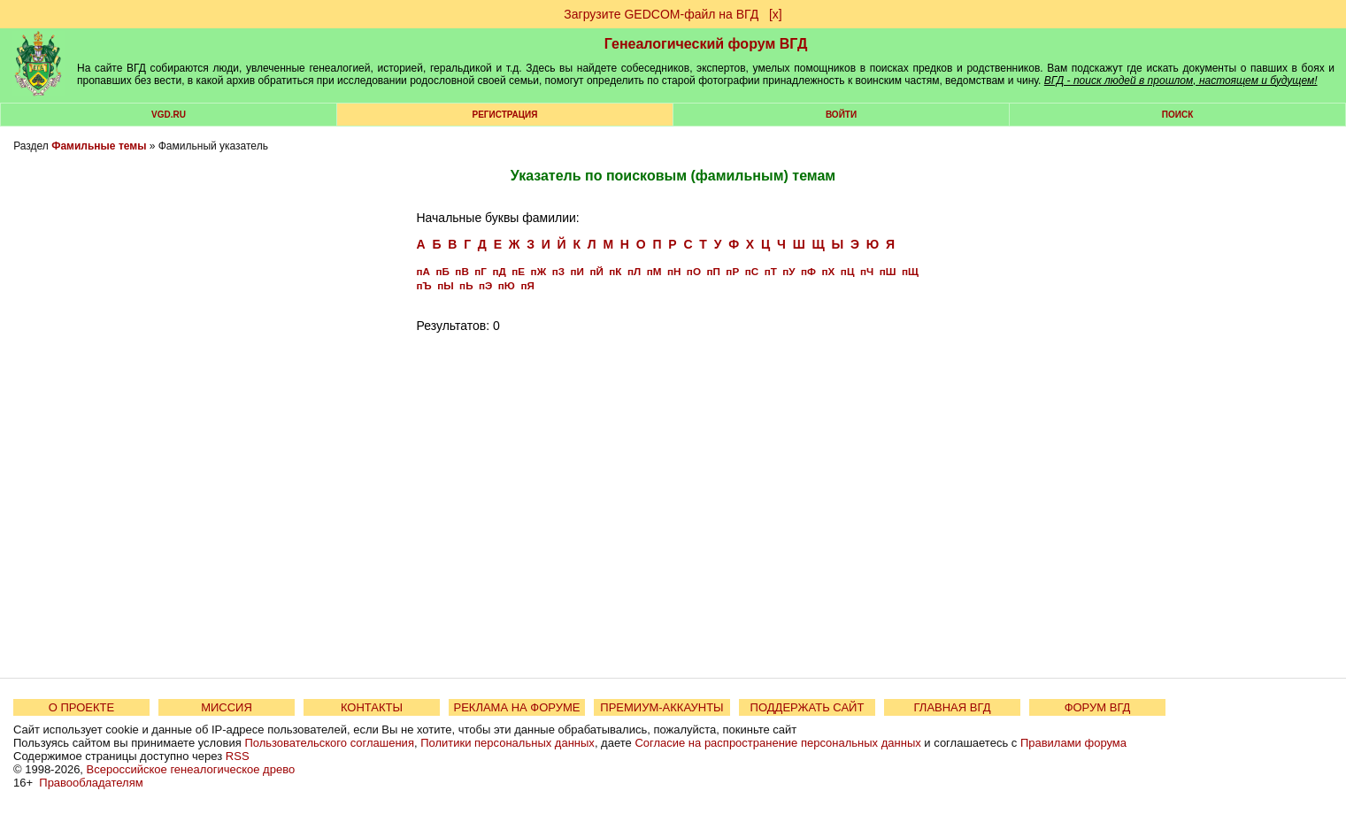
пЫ (445, 285)
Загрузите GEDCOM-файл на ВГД (661, 14)
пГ (480, 271)
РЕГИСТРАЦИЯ (505, 114)
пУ (788, 271)
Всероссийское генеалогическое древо (191, 769)
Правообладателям (90, 782)
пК (615, 271)
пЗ (558, 271)
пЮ (506, 285)
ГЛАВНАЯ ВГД (952, 707)
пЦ (848, 271)
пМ (654, 271)
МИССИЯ (226, 707)
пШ (888, 271)
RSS (238, 756)
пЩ (910, 271)
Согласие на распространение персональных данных (777, 742)
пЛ (634, 271)
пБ (442, 271)
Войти (841, 114)
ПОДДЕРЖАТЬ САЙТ (807, 707)
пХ (828, 271)
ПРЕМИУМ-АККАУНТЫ (661, 707)
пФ (808, 271)
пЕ (518, 271)
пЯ (527, 285)
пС (751, 271)
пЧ (866, 271)
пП (712, 271)
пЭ (485, 285)
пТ (771, 271)
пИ (576, 271)
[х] (775, 14)
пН (674, 271)
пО (694, 271)
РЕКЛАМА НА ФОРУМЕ (516, 707)
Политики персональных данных (507, 742)
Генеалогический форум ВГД (706, 43)
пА (422, 271)
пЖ (539, 271)
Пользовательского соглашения (329, 742)
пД (498, 271)
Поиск (1177, 114)
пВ (461, 271)
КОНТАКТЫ (372, 707)
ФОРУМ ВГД (1098, 707)
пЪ (423, 285)
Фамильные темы (98, 146)
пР (732, 271)
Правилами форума (1073, 742)
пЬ (466, 285)
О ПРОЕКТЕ (81, 707)
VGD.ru (168, 114)
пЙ (596, 271)
